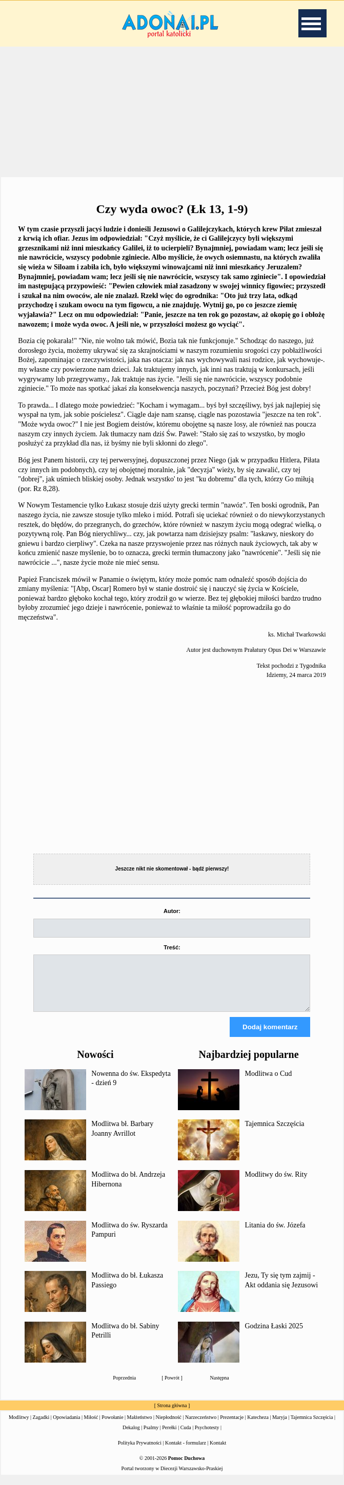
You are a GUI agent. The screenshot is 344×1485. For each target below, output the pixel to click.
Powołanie (112, 1426)
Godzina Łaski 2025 (274, 1335)
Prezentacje (232, 1426)
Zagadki (40, 1426)
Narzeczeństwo (200, 1426)
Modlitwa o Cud (268, 1083)
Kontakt (218, 1452)
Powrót (172, 1387)
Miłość (91, 1426)
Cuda (185, 1436)
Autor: (172, 911)
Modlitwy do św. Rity (276, 1183)
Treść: (172, 947)
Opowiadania (66, 1426)
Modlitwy (19, 1426)
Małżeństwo (139, 1426)
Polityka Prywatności (139, 1452)
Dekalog (131, 1436)
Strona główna (172, 1414)
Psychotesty (207, 1436)
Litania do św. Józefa (275, 1234)
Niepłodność (169, 1426)
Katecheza (258, 1426)
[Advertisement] (172, 112)
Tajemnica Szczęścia (274, 1133)
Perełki (169, 1436)
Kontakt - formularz (185, 1452)
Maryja (279, 1426)
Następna (219, 1387)
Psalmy (151, 1436)
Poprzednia (124, 1387)
